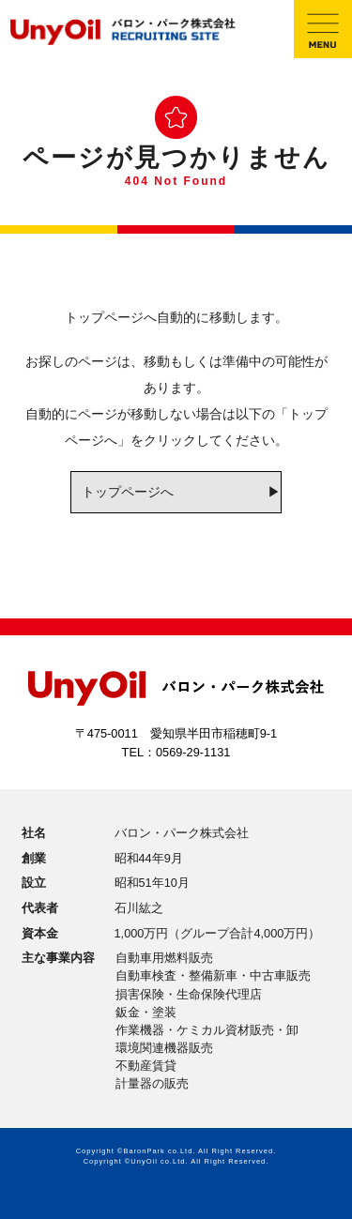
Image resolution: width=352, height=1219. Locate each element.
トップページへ (128, 491)
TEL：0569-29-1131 (176, 752)
